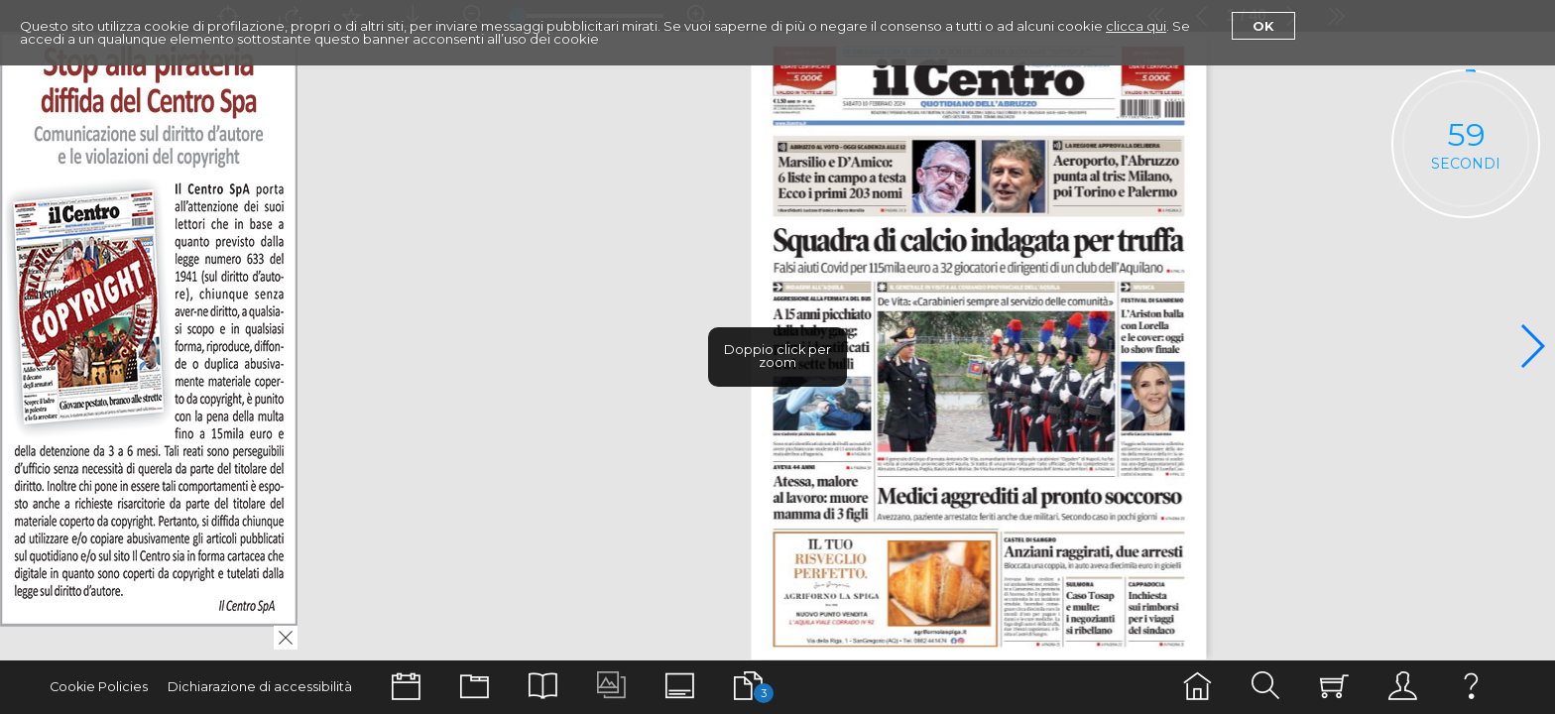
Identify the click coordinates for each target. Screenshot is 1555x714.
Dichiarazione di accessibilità (260, 686)
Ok (1263, 26)
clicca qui (1136, 26)
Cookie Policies (99, 686)
